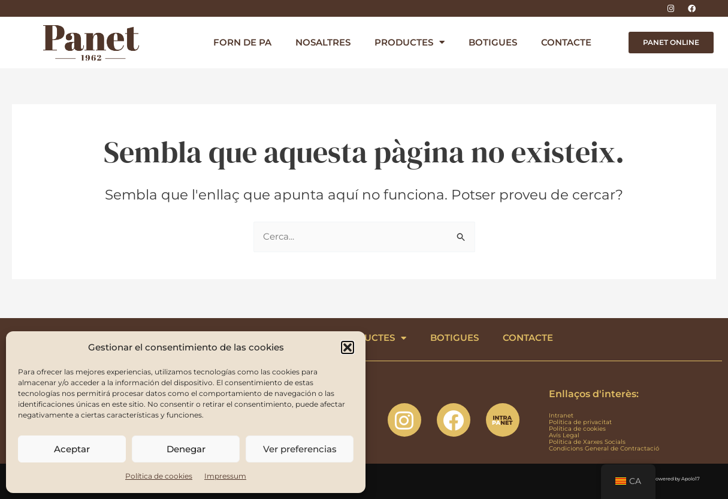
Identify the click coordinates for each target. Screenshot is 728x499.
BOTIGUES (493, 42)
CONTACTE (566, 42)
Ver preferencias (300, 449)
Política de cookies (158, 475)
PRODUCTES (409, 42)
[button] (348, 347)
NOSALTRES (323, 42)
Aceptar (72, 449)
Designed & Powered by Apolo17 (662, 479)
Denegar (186, 449)
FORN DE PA (242, 42)
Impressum (225, 475)
